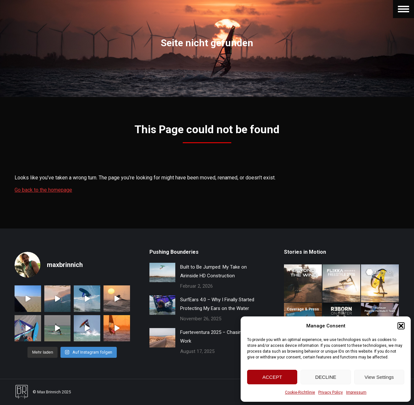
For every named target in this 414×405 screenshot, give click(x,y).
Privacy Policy (330, 392)
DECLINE (325, 377)
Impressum (356, 392)
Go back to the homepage (43, 190)
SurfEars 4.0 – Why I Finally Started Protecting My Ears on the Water (217, 304)
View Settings (379, 377)
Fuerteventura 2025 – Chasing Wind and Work (222, 336)
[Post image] (162, 272)
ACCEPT (272, 377)
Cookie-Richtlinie (300, 392)
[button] (401, 326)
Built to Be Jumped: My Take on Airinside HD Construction (213, 271)
